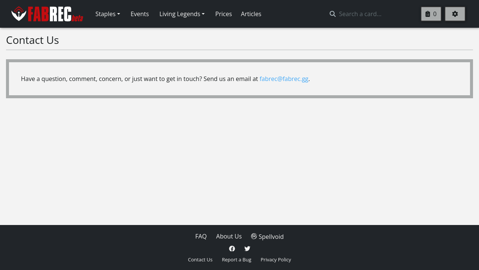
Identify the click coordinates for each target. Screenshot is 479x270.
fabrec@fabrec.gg (284, 79)
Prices (223, 14)
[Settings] (455, 13)
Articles (251, 14)
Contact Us (200, 259)
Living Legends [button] (179, 14)
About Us (229, 236)
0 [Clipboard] (430, 14)
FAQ (201, 236)
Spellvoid (267, 236)
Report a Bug (236, 259)
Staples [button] (105, 14)
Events (140, 14)
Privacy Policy (276, 259)
